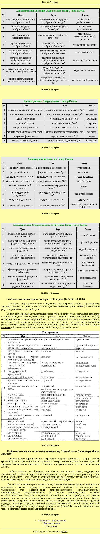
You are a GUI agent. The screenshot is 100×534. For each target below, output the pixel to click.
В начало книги (52, 523)
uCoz (65, 531)
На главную (52, 526)
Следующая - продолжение (52, 520)
